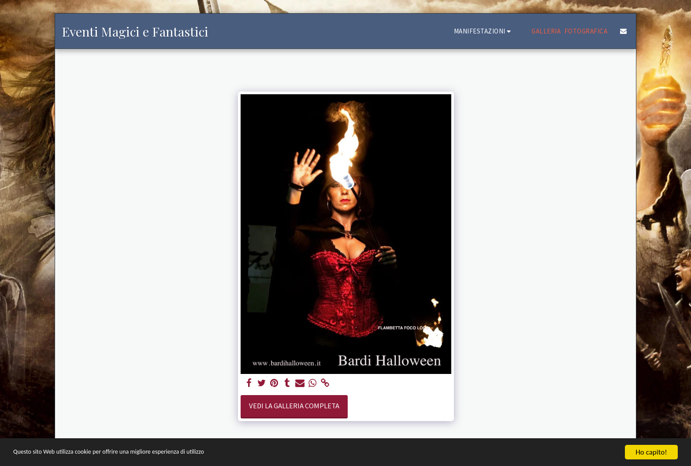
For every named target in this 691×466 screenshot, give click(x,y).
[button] (484, 31)
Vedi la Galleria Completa (294, 406)
